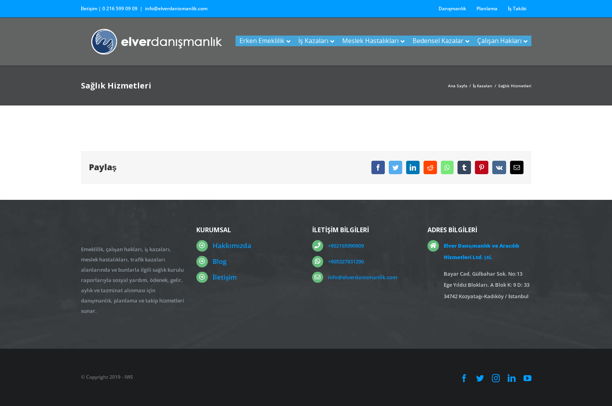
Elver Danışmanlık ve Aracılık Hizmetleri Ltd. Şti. (482, 251)
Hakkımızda (232, 245)
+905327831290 (346, 261)
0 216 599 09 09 (119, 8)
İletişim (225, 277)
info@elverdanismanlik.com (176, 8)
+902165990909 (346, 245)
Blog (219, 261)
